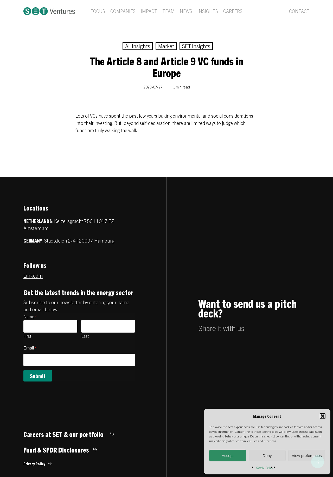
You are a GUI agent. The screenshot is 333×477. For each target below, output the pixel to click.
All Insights (137, 46)
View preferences (307, 455)
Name (30, 316)
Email (29, 348)
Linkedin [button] (33, 275)
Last (85, 336)
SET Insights (196, 46)
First (27, 336)
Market (166, 46)
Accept (228, 455)
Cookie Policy (264, 467)
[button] (322, 416)
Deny (267, 455)
